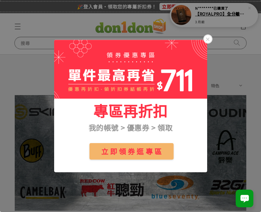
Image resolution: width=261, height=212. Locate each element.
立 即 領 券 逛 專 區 (131, 151)
